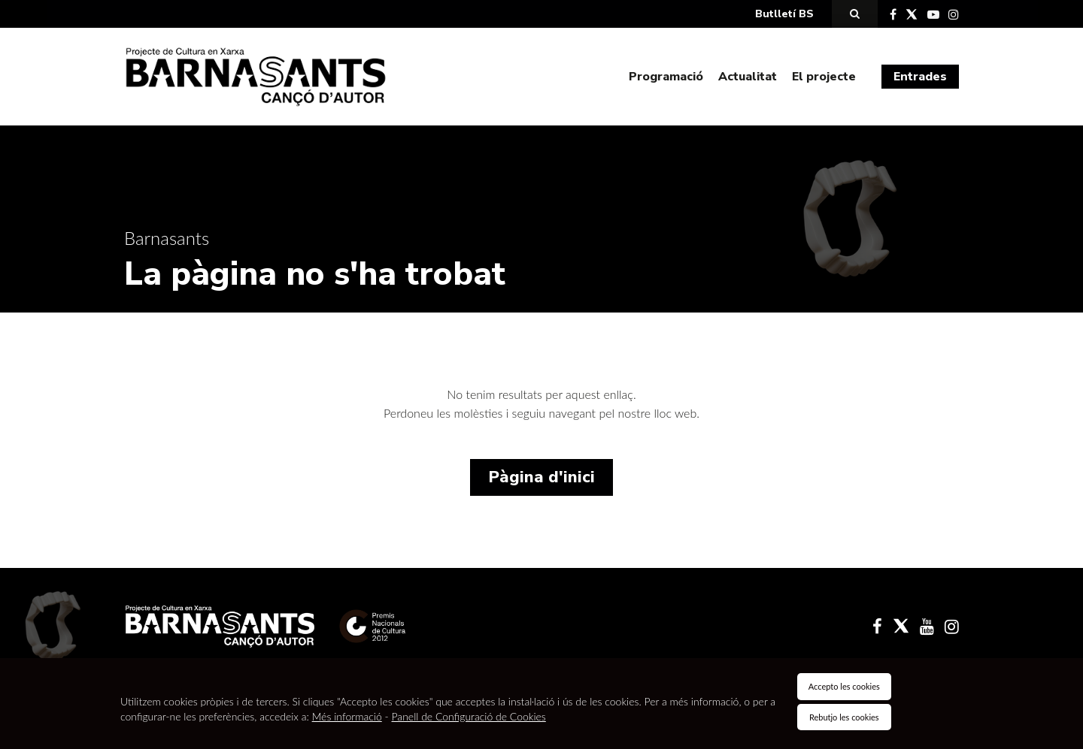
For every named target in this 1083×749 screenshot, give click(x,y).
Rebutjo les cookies (844, 717)
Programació (666, 76)
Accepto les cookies (844, 686)
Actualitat (747, 76)
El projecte (824, 76)
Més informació (347, 716)
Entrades (920, 76)
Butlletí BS (784, 14)
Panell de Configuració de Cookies (469, 716)
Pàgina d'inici (541, 477)
